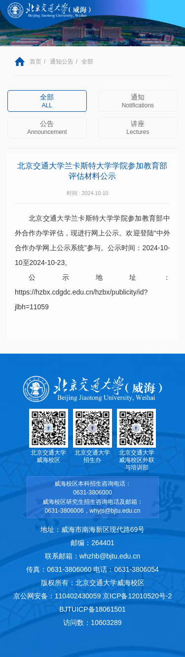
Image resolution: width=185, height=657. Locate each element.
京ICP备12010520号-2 (137, 596)
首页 (35, 61)
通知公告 (62, 61)
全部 (87, 61)
